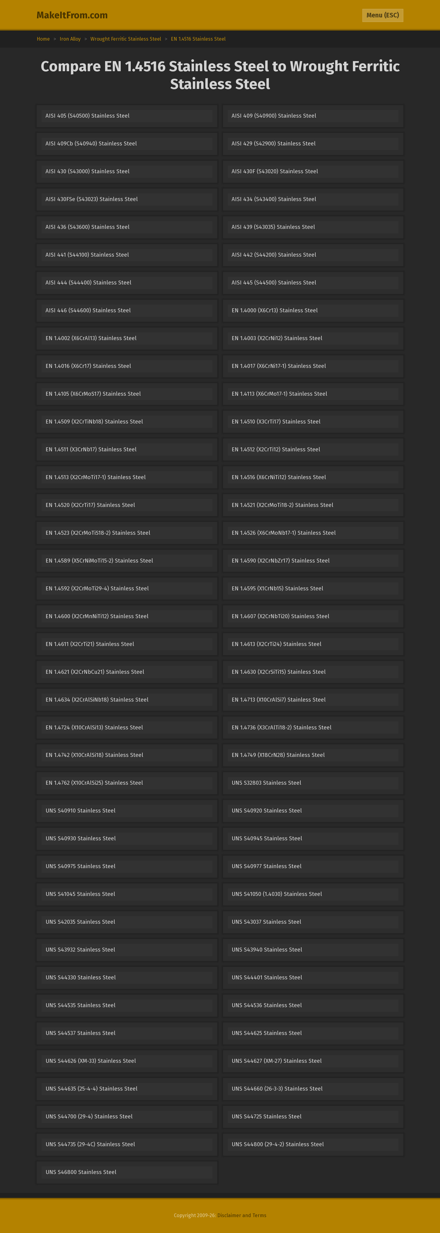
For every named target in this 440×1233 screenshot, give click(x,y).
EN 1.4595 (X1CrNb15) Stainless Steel (277, 588)
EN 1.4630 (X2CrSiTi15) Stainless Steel (279, 672)
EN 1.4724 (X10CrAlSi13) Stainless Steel (94, 727)
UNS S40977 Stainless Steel (267, 866)
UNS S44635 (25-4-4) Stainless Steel (92, 1088)
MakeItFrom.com (72, 15)
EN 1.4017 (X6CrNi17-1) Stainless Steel (279, 366)
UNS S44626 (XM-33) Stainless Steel (91, 1061)
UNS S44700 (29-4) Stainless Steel (89, 1116)
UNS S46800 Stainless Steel (81, 1172)
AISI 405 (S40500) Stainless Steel (88, 115)
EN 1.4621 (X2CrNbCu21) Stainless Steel (95, 672)
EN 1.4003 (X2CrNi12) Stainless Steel (277, 338)
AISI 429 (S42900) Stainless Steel (274, 143)
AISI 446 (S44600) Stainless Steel (88, 310)
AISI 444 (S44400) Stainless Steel (88, 282)
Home (43, 39)
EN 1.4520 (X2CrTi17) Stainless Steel (90, 505)
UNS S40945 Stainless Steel (267, 838)
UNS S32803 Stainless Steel (266, 783)
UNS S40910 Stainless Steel (81, 810)
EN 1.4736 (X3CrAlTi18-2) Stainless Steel (282, 727)
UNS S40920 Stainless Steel (267, 810)
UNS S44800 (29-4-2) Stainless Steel (278, 1144)
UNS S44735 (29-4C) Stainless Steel (90, 1144)
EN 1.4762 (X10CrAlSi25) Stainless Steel (94, 783)
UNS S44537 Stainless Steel (81, 1033)
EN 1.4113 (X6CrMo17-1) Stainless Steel (279, 394)
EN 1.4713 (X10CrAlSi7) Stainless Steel (279, 699)
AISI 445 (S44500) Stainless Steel (274, 282)
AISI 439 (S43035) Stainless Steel (273, 227)
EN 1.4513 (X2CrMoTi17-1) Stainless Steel (96, 477)
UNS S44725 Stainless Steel (267, 1116)
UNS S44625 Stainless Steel (267, 1033)
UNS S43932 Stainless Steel (80, 949)
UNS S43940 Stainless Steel (267, 949)
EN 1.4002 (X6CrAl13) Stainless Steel (91, 338)
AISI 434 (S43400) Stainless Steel (274, 199)
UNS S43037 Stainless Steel (266, 922)
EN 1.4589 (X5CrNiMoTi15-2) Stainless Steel (99, 560)
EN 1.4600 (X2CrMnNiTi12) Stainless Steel (97, 616)
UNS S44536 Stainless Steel (267, 1005)
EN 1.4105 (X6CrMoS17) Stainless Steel (93, 394)
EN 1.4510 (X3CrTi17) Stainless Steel (276, 421)
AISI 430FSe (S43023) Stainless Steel (92, 199)
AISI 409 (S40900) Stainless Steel (274, 115)
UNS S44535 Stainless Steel (81, 1005)
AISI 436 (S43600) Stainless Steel (88, 227)
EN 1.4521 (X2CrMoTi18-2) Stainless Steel (282, 505)
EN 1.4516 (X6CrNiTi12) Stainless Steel (279, 477)
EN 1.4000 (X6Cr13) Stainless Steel (275, 310)
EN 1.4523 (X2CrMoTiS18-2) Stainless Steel (98, 533)
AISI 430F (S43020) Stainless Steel (275, 171)
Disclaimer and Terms (241, 1215)
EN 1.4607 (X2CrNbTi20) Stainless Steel (280, 616)
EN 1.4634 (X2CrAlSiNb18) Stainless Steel (97, 699)
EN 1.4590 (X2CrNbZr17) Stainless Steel (281, 560)
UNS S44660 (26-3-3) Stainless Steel (277, 1088)
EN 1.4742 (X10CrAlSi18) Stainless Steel (94, 755)
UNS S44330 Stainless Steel (81, 977)
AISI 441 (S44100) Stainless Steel (87, 254)
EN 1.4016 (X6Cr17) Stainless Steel (88, 366)
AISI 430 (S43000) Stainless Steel (88, 171)
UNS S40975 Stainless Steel (81, 866)
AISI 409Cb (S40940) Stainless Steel (91, 143)
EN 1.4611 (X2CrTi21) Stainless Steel (90, 644)
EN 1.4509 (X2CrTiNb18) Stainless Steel (94, 421)
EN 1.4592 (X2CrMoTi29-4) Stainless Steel (97, 588)
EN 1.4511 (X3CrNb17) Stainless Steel (91, 449)
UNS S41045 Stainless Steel (80, 894)
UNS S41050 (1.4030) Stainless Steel (277, 894)
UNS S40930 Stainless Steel (81, 838)
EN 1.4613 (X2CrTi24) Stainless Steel (276, 644)
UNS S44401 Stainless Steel (267, 977)
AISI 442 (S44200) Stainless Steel (274, 254)
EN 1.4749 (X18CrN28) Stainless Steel (278, 755)
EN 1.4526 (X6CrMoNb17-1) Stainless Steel (284, 533)
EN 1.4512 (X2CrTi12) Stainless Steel (276, 449)
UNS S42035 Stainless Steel (80, 922)
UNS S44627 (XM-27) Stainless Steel (277, 1061)
